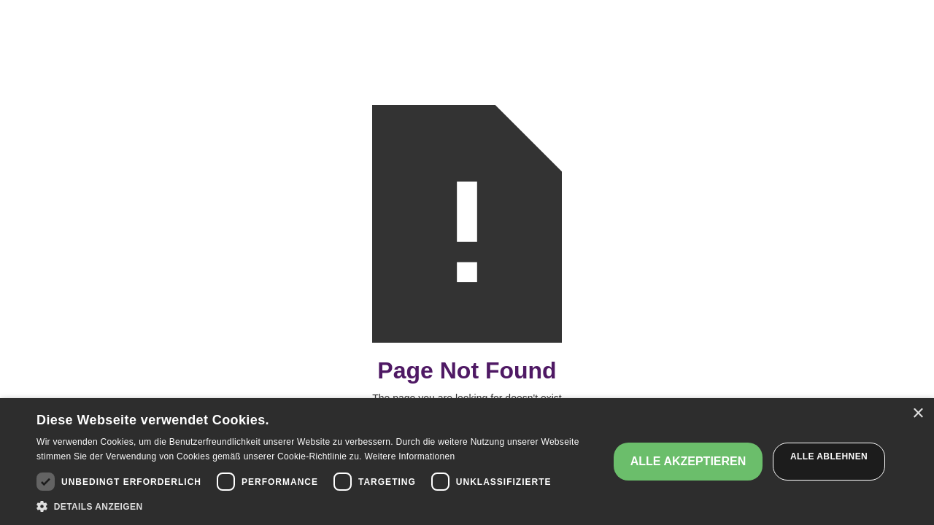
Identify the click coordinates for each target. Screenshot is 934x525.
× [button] (917, 413)
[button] (314, 506)
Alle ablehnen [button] (829, 456)
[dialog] (467, 461)
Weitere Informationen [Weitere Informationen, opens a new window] (409, 456)
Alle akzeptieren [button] (688, 461)
